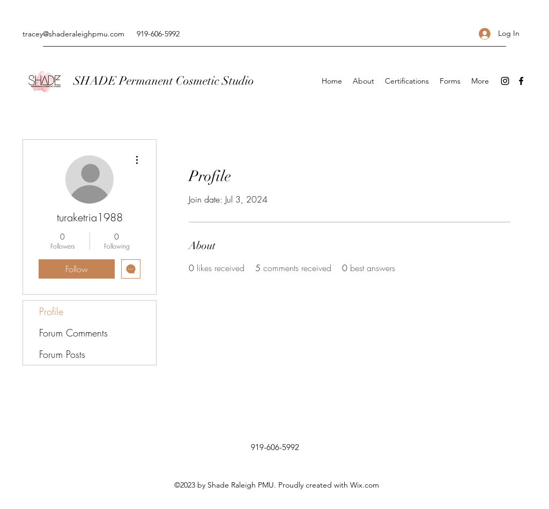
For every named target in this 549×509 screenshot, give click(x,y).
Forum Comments (73, 332)
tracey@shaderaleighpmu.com (73, 34)
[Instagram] (505, 81)
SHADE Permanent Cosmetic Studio (163, 80)
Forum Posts (62, 354)
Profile (51, 311)
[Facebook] (521, 81)
